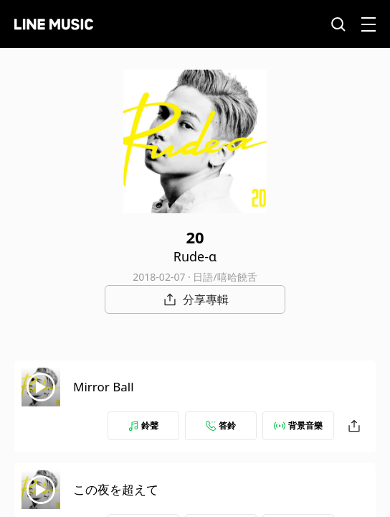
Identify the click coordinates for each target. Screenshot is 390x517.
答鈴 (221, 425)
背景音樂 (298, 425)
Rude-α (195, 256)
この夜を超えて (115, 489)
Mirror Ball (103, 386)
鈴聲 (143, 425)
